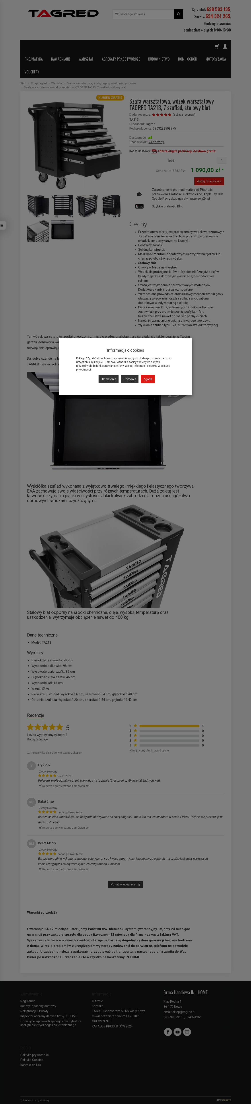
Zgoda (147, 379)
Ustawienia (108, 379)
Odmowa (129, 379)
